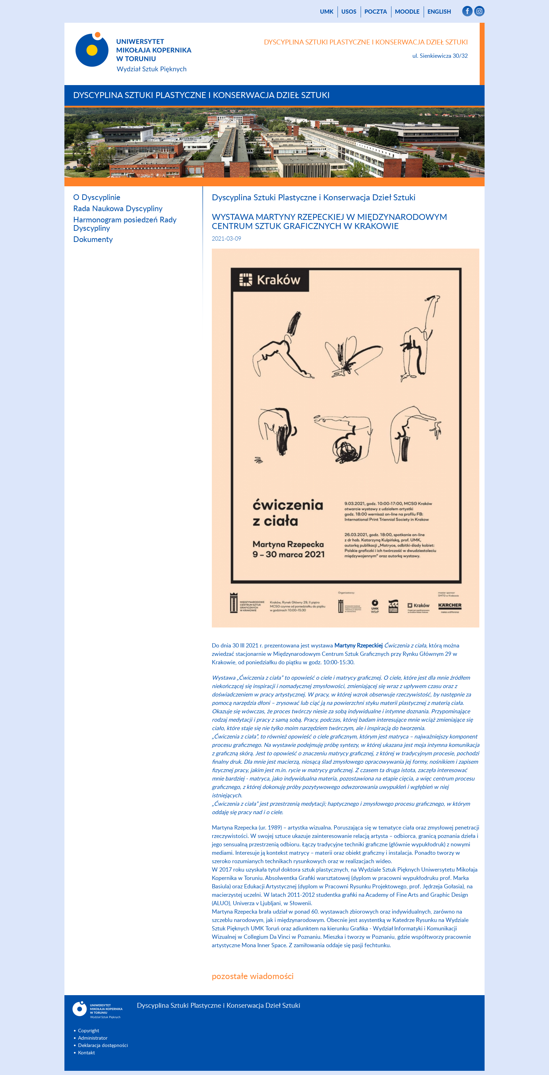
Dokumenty (93, 239)
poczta (375, 12)
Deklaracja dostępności (103, 1045)
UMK (326, 12)
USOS (348, 12)
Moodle (407, 12)
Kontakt (86, 1052)
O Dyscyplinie (96, 197)
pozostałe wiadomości (253, 976)
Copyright (88, 1030)
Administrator (92, 1038)
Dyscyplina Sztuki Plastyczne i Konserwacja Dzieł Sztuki (201, 95)
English (439, 12)
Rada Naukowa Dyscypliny (117, 209)
